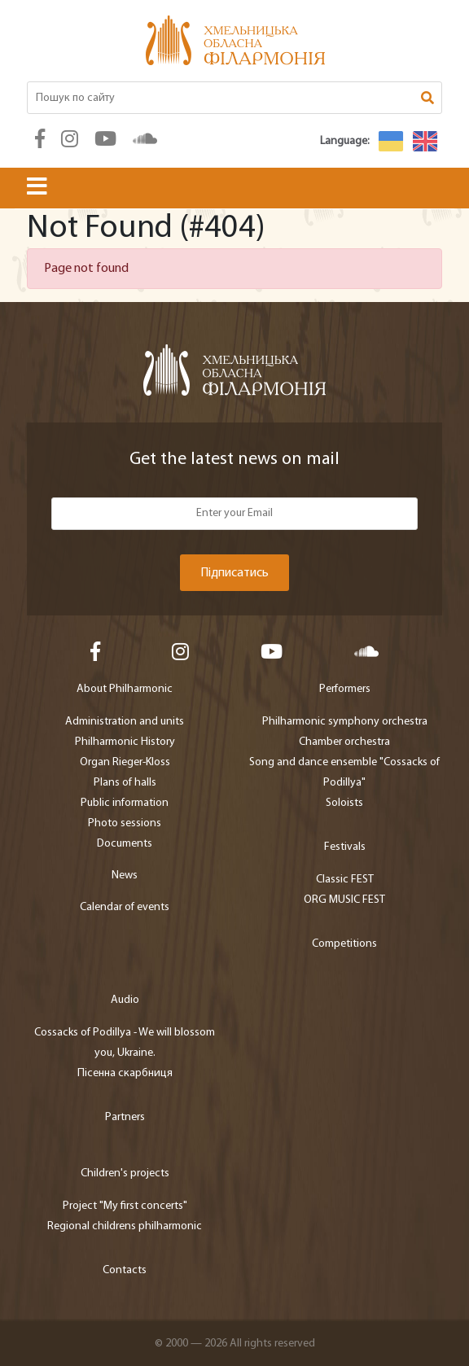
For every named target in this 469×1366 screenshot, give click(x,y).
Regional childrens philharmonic (124, 1226)
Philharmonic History (125, 742)
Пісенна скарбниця (125, 1073)
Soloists (344, 803)
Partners (125, 1117)
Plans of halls (125, 783)
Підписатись (234, 573)
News (125, 875)
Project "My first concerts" (125, 1206)
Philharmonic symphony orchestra (344, 722)
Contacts (125, 1270)
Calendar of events (124, 907)
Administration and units (124, 722)
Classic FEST (345, 879)
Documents (124, 844)
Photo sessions (124, 823)
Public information (125, 803)
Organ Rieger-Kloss (125, 762)
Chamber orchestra (344, 742)
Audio (125, 1000)
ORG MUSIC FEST (344, 900)
